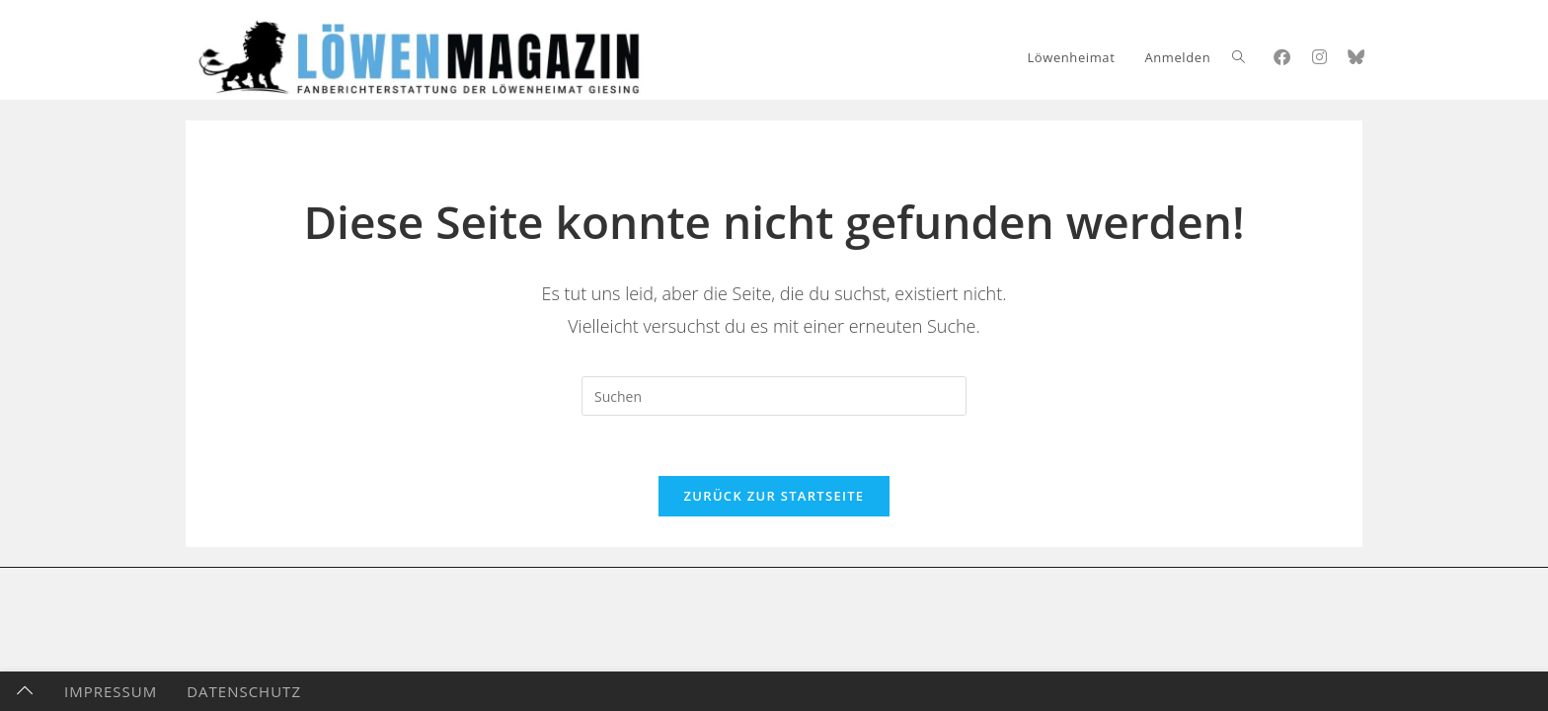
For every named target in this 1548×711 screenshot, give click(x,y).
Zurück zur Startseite (774, 496)
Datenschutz (244, 691)
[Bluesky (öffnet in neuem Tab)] (1356, 56)
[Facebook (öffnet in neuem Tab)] (1282, 56)
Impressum (110, 691)
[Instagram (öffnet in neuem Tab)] (1319, 56)
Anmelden (1177, 57)
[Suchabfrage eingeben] (774, 396)
